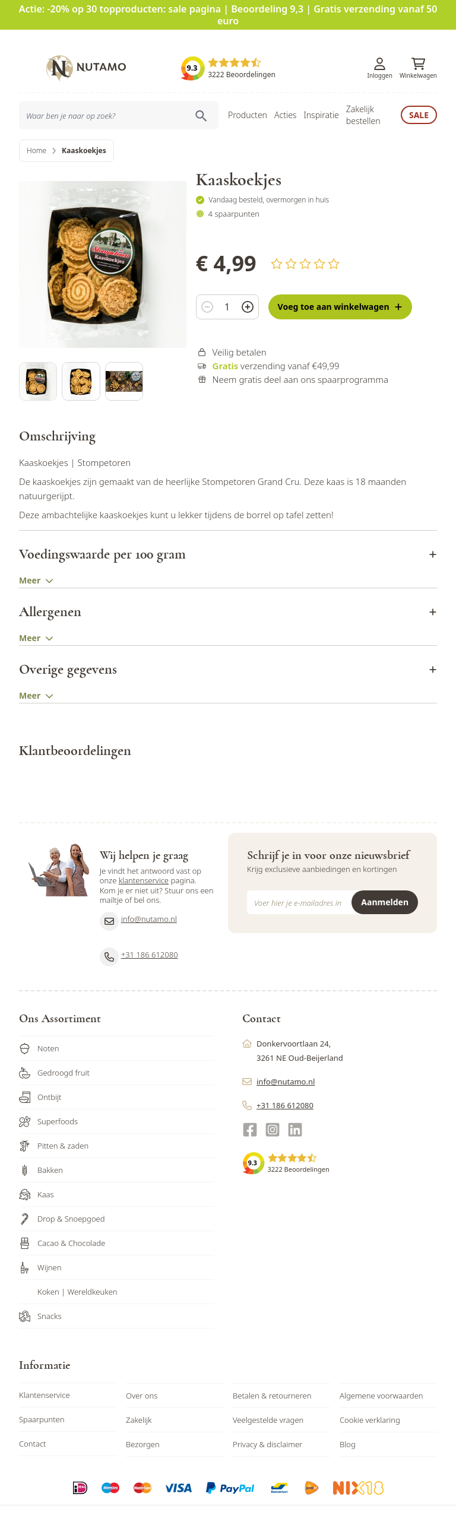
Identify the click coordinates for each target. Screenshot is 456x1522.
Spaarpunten (42, 1395)
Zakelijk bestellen (363, 97)
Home (36, 133)
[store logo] (86, 50)
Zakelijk (139, 1396)
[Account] (380, 46)
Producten (247, 97)
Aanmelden (384, 878)
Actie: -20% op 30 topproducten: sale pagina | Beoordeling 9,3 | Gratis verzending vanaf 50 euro (228, 14)
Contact (32, 1420)
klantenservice (144, 856)
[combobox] (118, 97)
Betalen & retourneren (272, 1371)
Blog (348, 1420)
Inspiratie (320, 97)
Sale (419, 97)
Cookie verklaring (370, 1396)
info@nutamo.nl (138, 897)
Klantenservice (44, 1371)
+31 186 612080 (139, 933)
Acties (285, 97)
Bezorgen (143, 1420)
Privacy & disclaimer (267, 1420)
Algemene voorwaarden (381, 1371)
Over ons (141, 1371)
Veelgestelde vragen (268, 1396)
